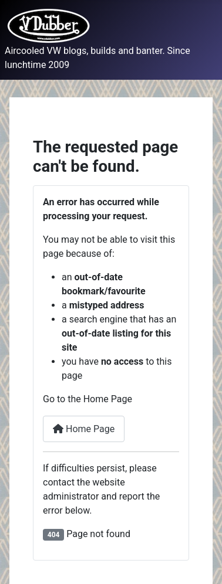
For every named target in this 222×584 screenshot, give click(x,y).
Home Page (84, 428)
